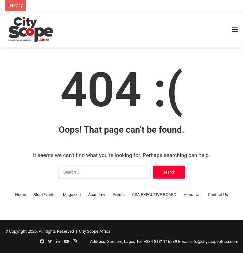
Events (119, 194)
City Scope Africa (94, 231)
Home (20, 194)
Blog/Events (45, 194)
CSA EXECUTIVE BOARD (154, 194)
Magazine (72, 194)
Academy (96, 194)
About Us (192, 194)
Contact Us (218, 194)
